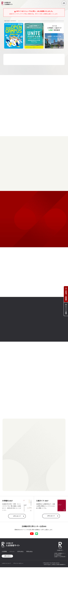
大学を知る (20, 551)
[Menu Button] (64, 3)
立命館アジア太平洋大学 (59, 556)
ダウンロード (17, 516)
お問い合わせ (7, 556)
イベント (12, 551)
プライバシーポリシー (18, 563)
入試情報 (4, 551)
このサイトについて (6, 563)
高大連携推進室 (57, 555)
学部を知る (29, 551)
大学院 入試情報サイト (59, 553)
